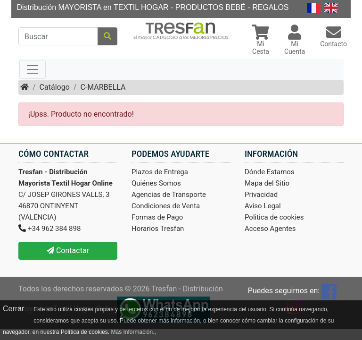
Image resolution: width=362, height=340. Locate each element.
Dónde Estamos (270, 172)
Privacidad (261, 194)
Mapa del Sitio (267, 183)
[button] (261, 41)
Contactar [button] (68, 250)
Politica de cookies (274, 217)
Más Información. (132, 332)
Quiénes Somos (156, 183)
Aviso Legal (263, 206)
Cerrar (13, 309)
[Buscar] (58, 36)
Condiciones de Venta (166, 206)
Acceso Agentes (270, 228)
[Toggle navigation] (32, 69)
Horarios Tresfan (158, 228)
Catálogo (55, 87)
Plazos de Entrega (160, 172)
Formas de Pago (157, 217)
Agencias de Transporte (169, 194)
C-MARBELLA (102, 87)
